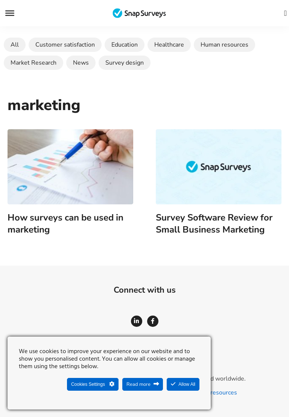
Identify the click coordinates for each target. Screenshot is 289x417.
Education (124, 45)
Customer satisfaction (65, 45)
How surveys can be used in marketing (65, 223)
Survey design (124, 63)
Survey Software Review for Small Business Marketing (214, 223)
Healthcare (169, 45)
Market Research (33, 63)
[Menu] (9, 13)
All (15, 45)
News (81, 63)
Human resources (224, 45)
